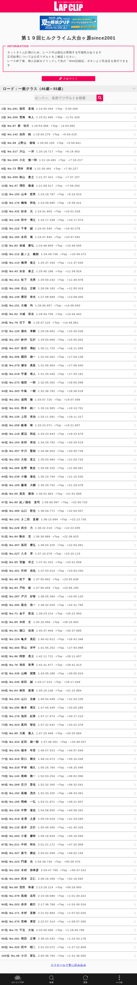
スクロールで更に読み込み (68, 964)
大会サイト (68, 78)
